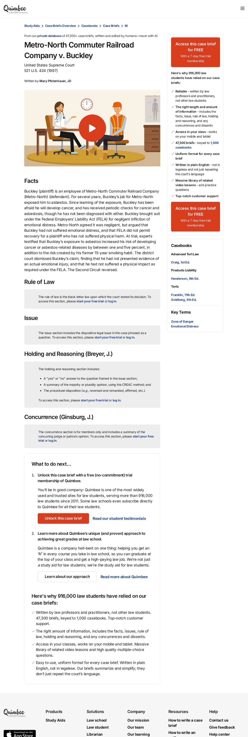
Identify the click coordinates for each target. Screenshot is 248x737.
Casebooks (89, 26)
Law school (97, 720)
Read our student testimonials (119, 518)
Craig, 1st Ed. (180, 262)
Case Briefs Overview (60, 26)
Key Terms (181, 312)
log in (112, 301)
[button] (92, 128)
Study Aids (32, 26)
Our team (135, 727)
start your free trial (90, 301)
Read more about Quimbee (124, 577)
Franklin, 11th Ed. (183, 295)
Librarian (95, 734)
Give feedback (222, 727)
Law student (98, 727)
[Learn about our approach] (67, 577)
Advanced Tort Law (185, 254)
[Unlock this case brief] (63, 518)
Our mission (138, 720)
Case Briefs (111, 26)
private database (49, 36)
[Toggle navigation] (242, 8)
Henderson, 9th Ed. (185, 278)
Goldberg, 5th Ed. (184, 299)
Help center (219, 734)
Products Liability (183, 270)
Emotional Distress (185, 326)
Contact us (219, 720)
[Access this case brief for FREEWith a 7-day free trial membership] (195, 52)
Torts (175, 286)
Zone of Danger (182, 321)
